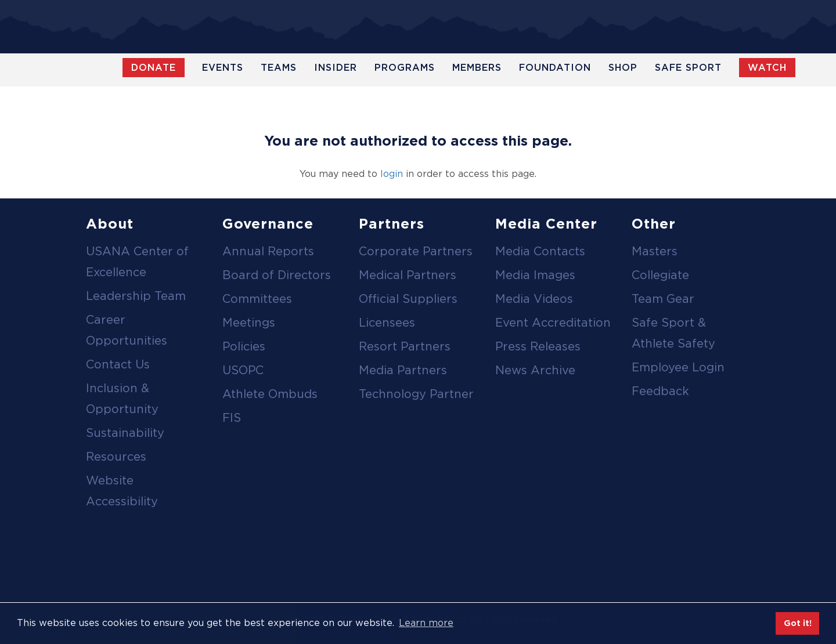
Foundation (555, 67)
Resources (116, 457)
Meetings (248, 323)
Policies (243, 346)
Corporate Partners (416, 251)
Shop (622, 67)
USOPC (243, 370)
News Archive (535, 370)
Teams (279, 67)
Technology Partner (416, 394)
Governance (268, 223)
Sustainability (125, 433)
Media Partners (403, 370)
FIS (231, 418)
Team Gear (663, 299)
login (391, 173)
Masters (655, 251)
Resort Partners (405, 346)
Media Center (546, 223)
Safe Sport (688, 67)
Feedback (660, 391)
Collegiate (660, 275)
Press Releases (538, 346)
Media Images (535, 275)
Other (654, 223)
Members (477, 67)
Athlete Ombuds (270, 394)
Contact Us (118, 364)
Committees (257, 299)
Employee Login (678, 367)
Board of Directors (276, 275)
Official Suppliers (408, 299)
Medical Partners (407, 275)
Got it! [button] (798, 623)
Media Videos (534, 299)
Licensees (387, 323)
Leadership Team (136, 296)
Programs (404, 67)
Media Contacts (540, 251)
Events (222, 67)
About (110, 223)
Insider (335, 67)
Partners (391, 223)
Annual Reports (268, 251)
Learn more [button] (426, 622)
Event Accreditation (553, 323)
